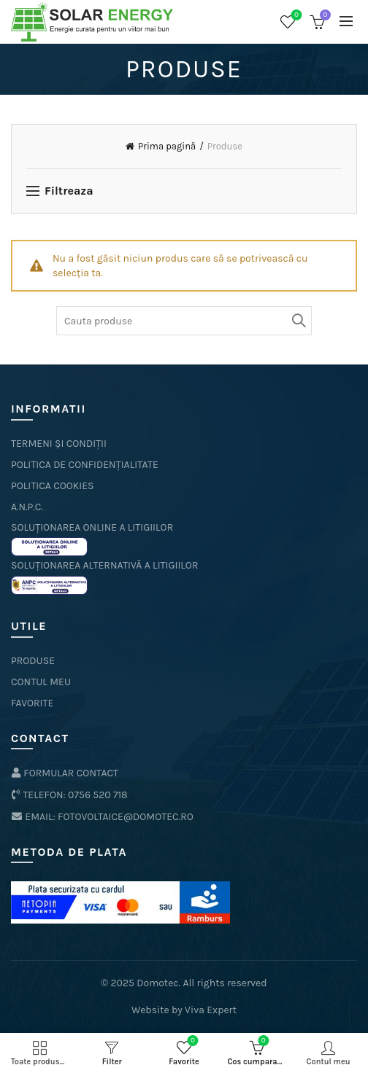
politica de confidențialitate (84, 465)
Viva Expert (211, 1010)
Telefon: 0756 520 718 (69, 795)
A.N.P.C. (27, 507)
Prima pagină (167, 146)
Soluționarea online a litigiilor (92, 527)
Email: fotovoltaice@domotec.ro (102, 817)
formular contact (64, 773)
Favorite (295, 15)
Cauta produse (297, 320)
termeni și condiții (59, 443)
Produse (33, 661)
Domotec (157, 983)
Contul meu (41, 682)
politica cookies (52, 486)
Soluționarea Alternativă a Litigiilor (105, 565)
